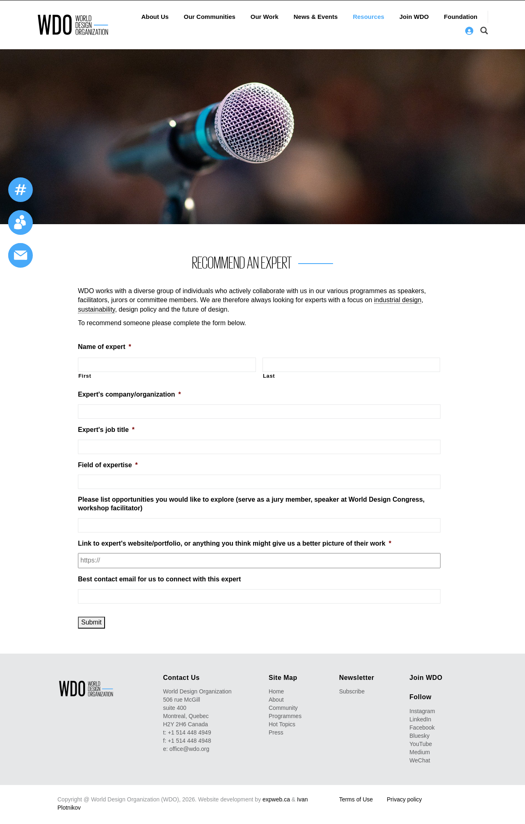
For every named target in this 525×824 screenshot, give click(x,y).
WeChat (419, 760)
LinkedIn (420, 719)
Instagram (422, 711)
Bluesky (419, 735)
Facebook (421, 727)
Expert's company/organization (129, 394)
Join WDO (414, 16)
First (84, 376)
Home (276, 691)
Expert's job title (106, 429)
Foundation (460, 16)
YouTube (420, 744)
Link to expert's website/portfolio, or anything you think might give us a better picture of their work (234, 543)
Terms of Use (356, 799)
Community (283, 708)
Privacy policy (404, 799)
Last (269, 376)
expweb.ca (276, 799)
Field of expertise (108, 464)
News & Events (316, 16)
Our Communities (209, 16)
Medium (419, 752)
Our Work (264, 16)
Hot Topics (282, 724)
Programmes (285, 716)
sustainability (96, 309)
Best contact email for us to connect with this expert (159, 579)
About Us (155, 16)
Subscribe (352, 691)
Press (276, 732)
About (276, 699)
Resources (368, 16)
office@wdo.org (189, 749)
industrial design (398, 299)
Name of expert (104, 346)
